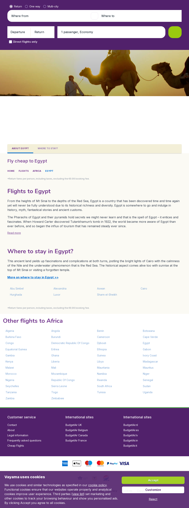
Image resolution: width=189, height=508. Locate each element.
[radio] (16, 92)
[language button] (148, 6)
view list (78, 494)
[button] (173, 6)
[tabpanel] (94, 280)
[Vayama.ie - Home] (25, 6)
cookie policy (97, 485)
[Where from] (49, 101)
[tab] (20, 148)
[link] (158, 6)
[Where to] (139, 101)
